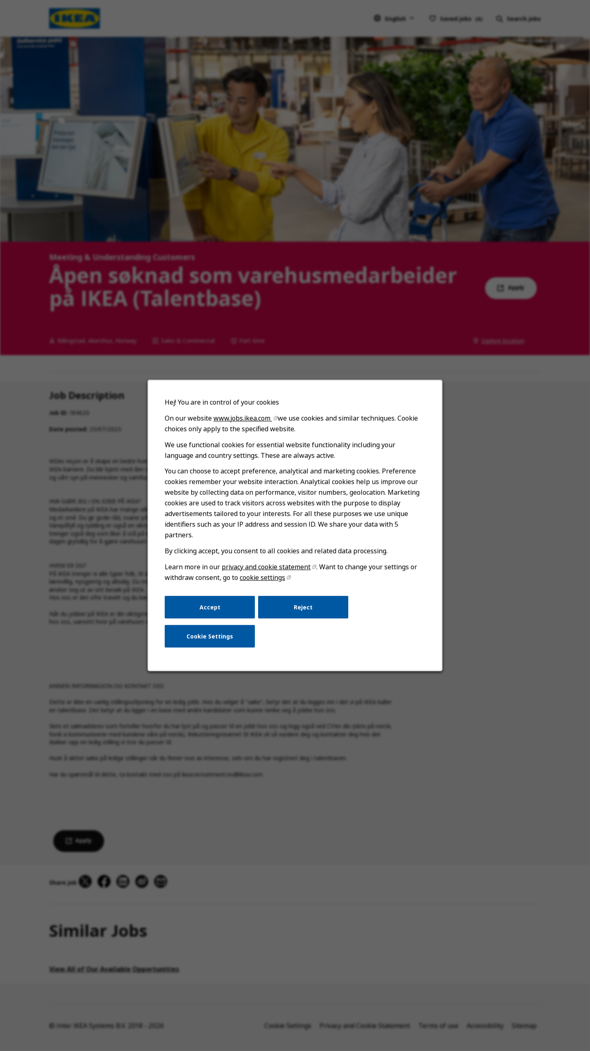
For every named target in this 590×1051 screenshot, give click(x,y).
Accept (210, 607)
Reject (303, 607)
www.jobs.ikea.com (242, 418)
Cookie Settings (209, 636)
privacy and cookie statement (266, 566)
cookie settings (262, 577)
